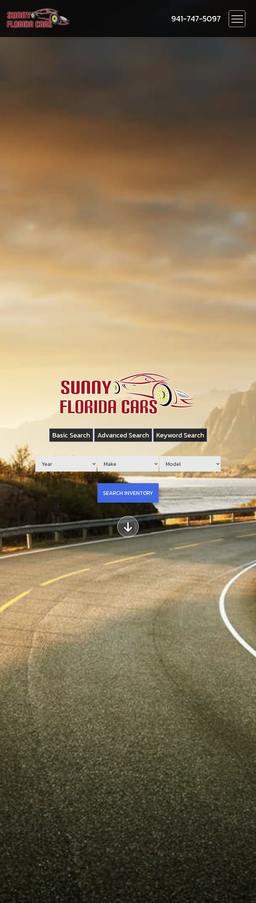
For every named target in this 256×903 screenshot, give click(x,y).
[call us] (196, 18)
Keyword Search (180, 435)
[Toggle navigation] (237, 18)
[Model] (190, 464)
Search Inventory (128, 493)
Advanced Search (123, 435)
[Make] (128, 464)
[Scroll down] (128, 526)
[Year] (66, 464)
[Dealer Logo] (77, 18)
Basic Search (71, 435)
